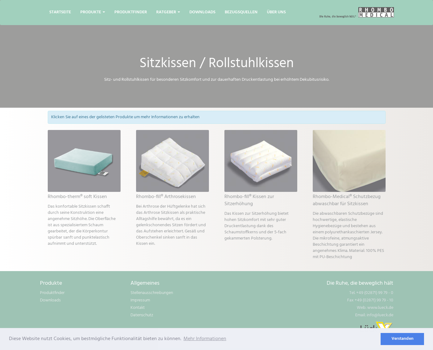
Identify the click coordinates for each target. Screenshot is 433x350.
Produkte (92, 12)
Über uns (276, 12)
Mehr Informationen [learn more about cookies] (204, 339)
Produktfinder (130, 12)
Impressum (140, 300)
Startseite (60, 12)
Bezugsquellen (241, 12)
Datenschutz (141, 315)
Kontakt (137, 307)
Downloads (202, 12)
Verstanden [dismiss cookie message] (402, 338)
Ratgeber (168, 12)
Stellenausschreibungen (151, 292)
